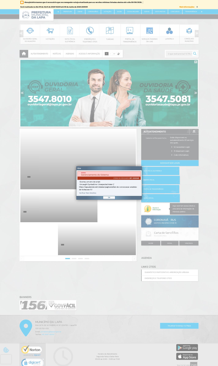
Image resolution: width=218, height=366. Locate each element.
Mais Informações (186, 7)
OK (109, 197)
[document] (109, 183)
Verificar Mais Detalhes (87, 193)
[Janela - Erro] (109, 183)
